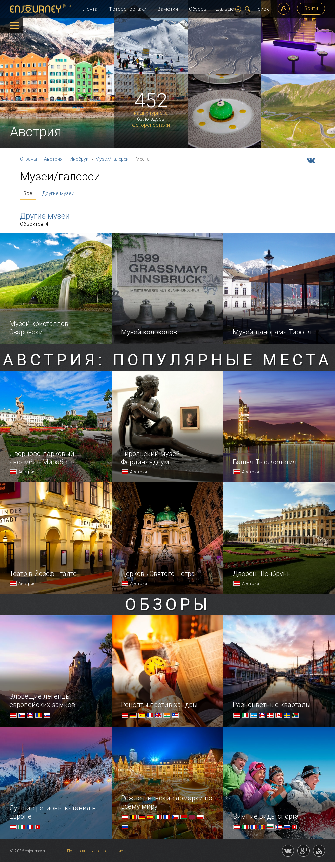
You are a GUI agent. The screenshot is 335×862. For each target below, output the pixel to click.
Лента (90, 9)
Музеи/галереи (112, 159)
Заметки (167, 9)
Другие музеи (58, 193)
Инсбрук (79, 159)
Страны (28, 159)
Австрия (53, 159)
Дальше (228, 9)
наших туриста (151, 113)
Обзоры (198, 9)
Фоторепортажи (127, 9)
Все (27, 193)
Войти (311, 8)
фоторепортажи (151, 125)
